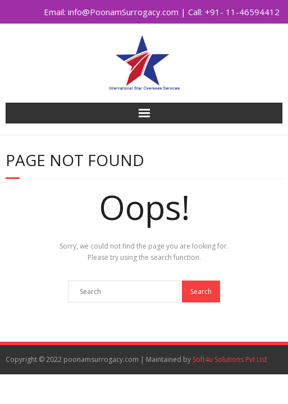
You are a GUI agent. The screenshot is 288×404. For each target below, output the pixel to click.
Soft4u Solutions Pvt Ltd (230, 359)
